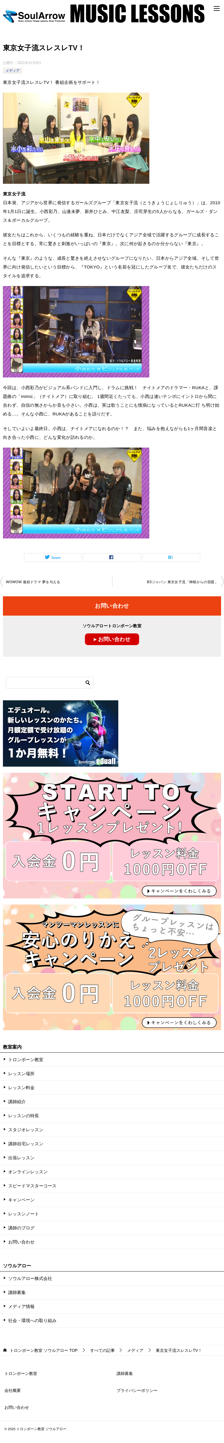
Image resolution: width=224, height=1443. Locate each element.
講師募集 (17, 1292)
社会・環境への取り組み (32, 1320)
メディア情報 (21, 1306)
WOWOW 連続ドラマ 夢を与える (33, 582)
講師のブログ (21, 1227)
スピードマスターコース (32, 1185)
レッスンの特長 (23, 1115)
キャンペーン (21, 1199)
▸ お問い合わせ (112, 639)
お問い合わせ (21, 1241)
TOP (44, 1350)
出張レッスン (21, 1157)
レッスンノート (23, 1213)
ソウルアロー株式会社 (30, 1278)
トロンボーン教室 (25, 1059)
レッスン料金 (21, 1087)
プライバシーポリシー (137, 1390)
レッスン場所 (21, 1073)
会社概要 (12, 1390)
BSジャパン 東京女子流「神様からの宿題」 (182, 582)
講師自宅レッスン (25, 1143)
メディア (13, 71)
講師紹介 (17, 1101)
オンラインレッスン (28, 1171)
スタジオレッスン (25, 1129)
